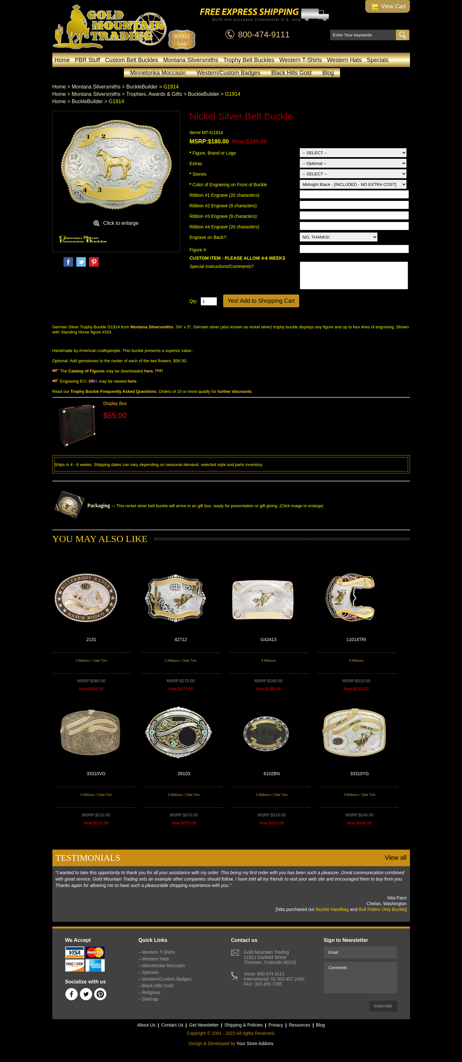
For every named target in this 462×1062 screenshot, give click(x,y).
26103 (184, 773)
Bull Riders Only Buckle (382, 909)
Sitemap (150, 999)
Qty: (194, 301)
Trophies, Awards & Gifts (154, 94)
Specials (378, 60)
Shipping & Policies (243, 1025)
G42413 (268, 639)
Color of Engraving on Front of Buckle (228, 184)
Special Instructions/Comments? (222, 266)
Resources (299, 1025)
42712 (181, 639)
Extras (196, 163)
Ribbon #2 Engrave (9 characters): (224, 205)
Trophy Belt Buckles (248, 60)
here (148, 371)
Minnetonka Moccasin (158, 73)
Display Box (115, 403)
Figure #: (199, 249)
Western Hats (344, 60)
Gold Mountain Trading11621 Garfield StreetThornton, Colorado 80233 (270, 957)
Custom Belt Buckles (131, 60)
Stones (198, 174)
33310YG (359, 773)
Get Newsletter (204, 1025)
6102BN (272, 773)
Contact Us (172, 1025)
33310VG (96, 773)
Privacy (276, 1025)
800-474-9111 (264, 34)
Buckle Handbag (332, 909)
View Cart (387, 6)
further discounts (234, 391)
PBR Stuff (87, 60)
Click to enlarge (120, 223)
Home (62, 60)
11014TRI (356, 639)
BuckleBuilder (142, 86)
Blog (328, 73)
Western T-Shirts (300, 60)
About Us (146, 1025)
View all (396, 857)
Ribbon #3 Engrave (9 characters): (224, 216)
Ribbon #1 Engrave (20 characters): (226, 195)
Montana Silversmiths (190, 60)
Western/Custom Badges (229, 73)
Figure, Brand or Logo (213, 153)
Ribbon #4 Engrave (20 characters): (226, 226)
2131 (91, 639)
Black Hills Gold (291, 73)
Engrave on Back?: (209, 237)
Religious (151, 992)
